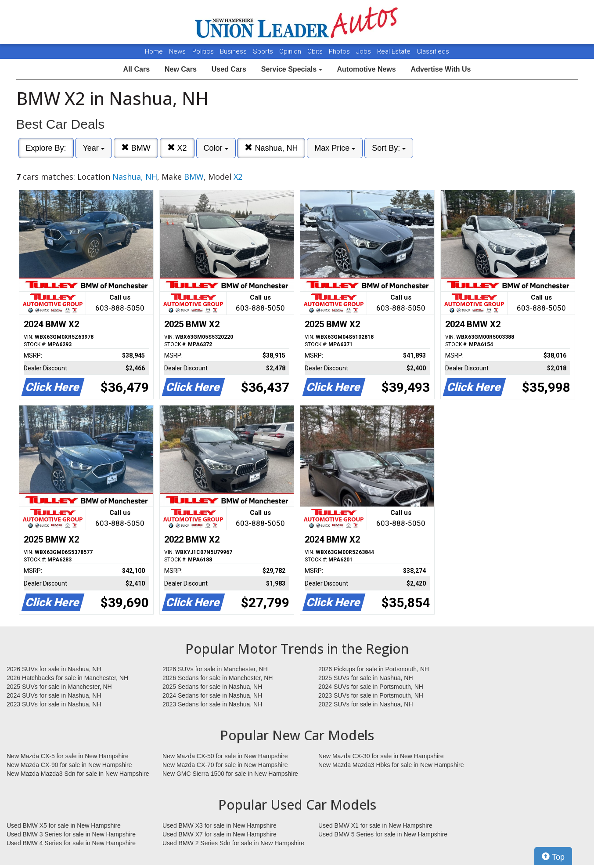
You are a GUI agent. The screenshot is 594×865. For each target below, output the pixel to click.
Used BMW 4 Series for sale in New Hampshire (71, 843)
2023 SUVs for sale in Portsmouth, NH (370, 695)
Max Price (334, 148)
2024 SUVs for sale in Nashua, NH (54, 695)
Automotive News (366, 69)
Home (154, 51)
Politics (203, 51)
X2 (177, 147)
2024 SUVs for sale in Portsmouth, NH (370, 686)
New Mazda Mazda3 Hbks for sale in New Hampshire (391, 764)
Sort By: (389, 148)
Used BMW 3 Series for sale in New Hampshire (71, 834)
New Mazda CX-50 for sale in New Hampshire (225, 756)
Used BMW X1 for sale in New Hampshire (375, 825)
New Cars (181, 69)
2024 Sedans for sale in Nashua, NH (212, 695)
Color (216, 148)
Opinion (291, 51)
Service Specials (291, 69)
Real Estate (394, 51)
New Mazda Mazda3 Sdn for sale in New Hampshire (78, 773)
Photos (340, 51)
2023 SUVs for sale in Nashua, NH (54, 704)
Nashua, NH (271, 147)
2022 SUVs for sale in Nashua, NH (365, 704)
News (177, 51)
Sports (264, 51)
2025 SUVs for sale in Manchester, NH (59, 686)
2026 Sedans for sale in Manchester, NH (217, 677)
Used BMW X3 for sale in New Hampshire (219, 825)
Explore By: (46, 148)
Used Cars (229, 69)
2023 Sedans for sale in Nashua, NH (212, 704)
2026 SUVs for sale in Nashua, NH (54, 669)
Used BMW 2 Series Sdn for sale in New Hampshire (233, 843)
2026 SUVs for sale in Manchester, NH (215, 669)
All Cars (136, 69)
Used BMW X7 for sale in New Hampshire (219, 834)
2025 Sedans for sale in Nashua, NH (212, 686)
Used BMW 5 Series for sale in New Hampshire (382, 834)
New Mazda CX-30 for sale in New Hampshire (381, 756)
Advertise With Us (441, 69)
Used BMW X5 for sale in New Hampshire (64, 825)
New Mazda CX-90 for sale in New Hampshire (69, 764)
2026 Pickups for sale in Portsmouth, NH (373, 669)
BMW (136, 147)
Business (234, 51)
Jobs (364, 51)
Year (93, 148)
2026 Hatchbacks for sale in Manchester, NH (67, 677)
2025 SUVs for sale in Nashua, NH (365, 677)
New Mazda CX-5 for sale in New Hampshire (68, 756)
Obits (315, 51)
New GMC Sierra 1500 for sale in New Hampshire (230, 773)
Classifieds (433, 51)
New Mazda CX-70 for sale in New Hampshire (225, 764)
